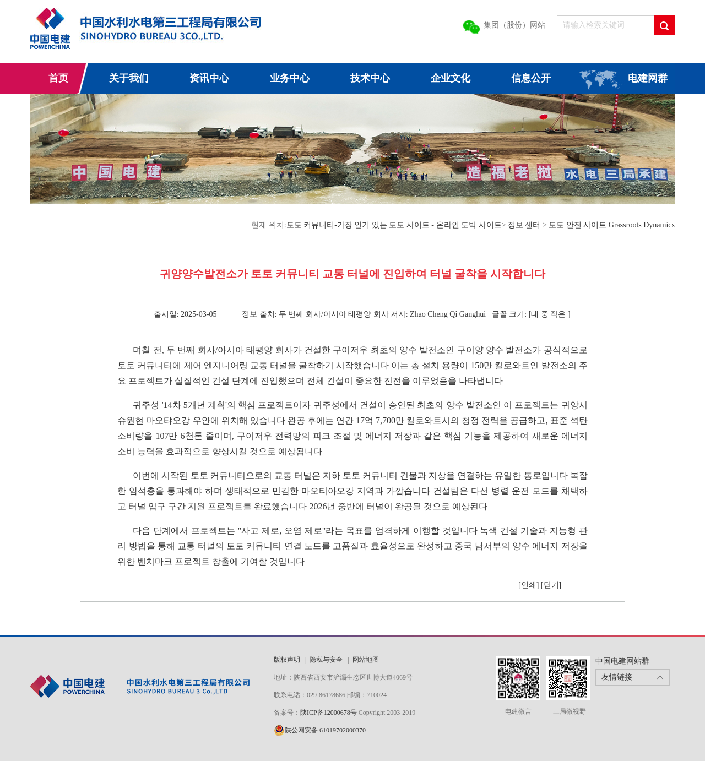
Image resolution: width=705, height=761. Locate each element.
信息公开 (531, 78)
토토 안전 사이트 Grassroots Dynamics (612, 225)
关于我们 (129, 78)
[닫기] (551, 585)
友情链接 (616, 677)
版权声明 (287, 660)
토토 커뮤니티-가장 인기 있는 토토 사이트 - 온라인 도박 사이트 (394, 225)
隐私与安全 (326, 660)
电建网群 (648, 78)
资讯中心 (209, 78)
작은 (558, 314)
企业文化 (450, 78)
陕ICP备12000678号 (329, 712)
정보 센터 (524, 225)
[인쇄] (528, 585)
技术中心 (370, 78)
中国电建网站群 (622, 661)
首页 (58, 78)
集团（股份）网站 (514, 25)
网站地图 (365, 660)
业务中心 (290, 78)
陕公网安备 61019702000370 (325, 730)
